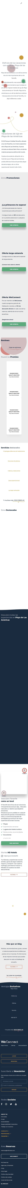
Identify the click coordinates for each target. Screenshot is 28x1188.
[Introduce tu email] (14, 1081)
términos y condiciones (15, 1085)
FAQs (2, 1168)
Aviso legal (4, 1171)
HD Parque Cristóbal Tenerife (12, 141)
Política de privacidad (7, 1174)
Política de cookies (6, 1177)
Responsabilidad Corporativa (9, 1124)
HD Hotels (4, 1116)
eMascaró (5, 1183)
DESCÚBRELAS (18, 1030)
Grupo (3, 1119)
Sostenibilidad (5, 1121)
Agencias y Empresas (7, 1165)
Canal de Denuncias (6, 1180)
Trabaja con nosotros (7, 1126)
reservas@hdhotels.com (8, 1150)
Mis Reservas (4, 1162)
